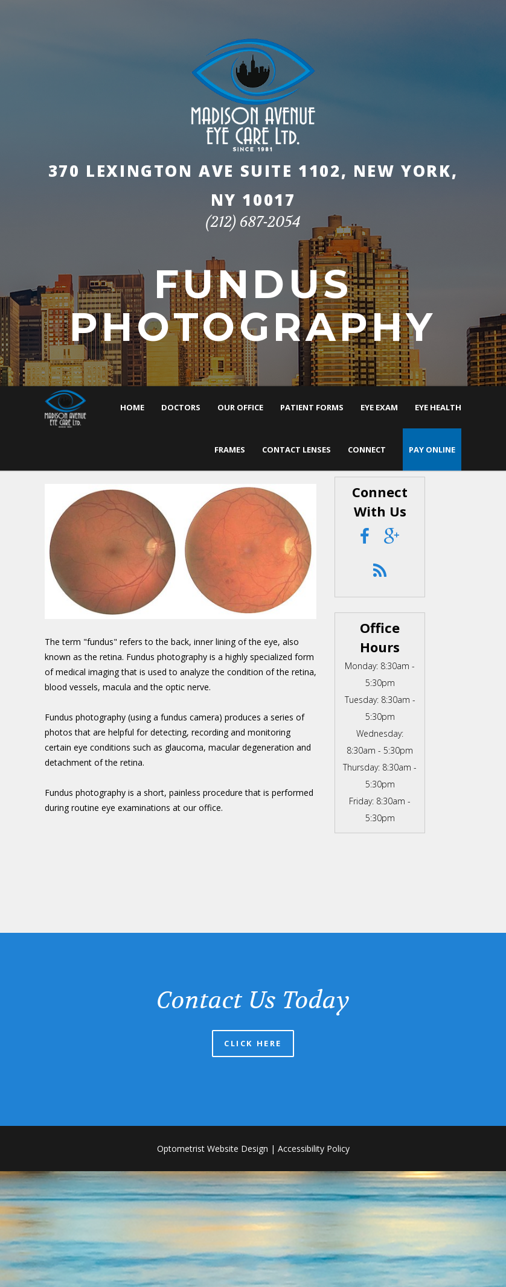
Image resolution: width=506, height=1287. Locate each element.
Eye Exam (379, 407)
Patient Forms (312, 407)
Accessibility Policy (314, 1148)
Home (132, 407)
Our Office (240, 407)
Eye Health (438, 407)
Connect (367, 449)
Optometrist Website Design (212, 1148)
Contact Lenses (296, 449)
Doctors (180, 407)
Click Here (253, 1043)
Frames (229, 449)
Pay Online (432, 449)
